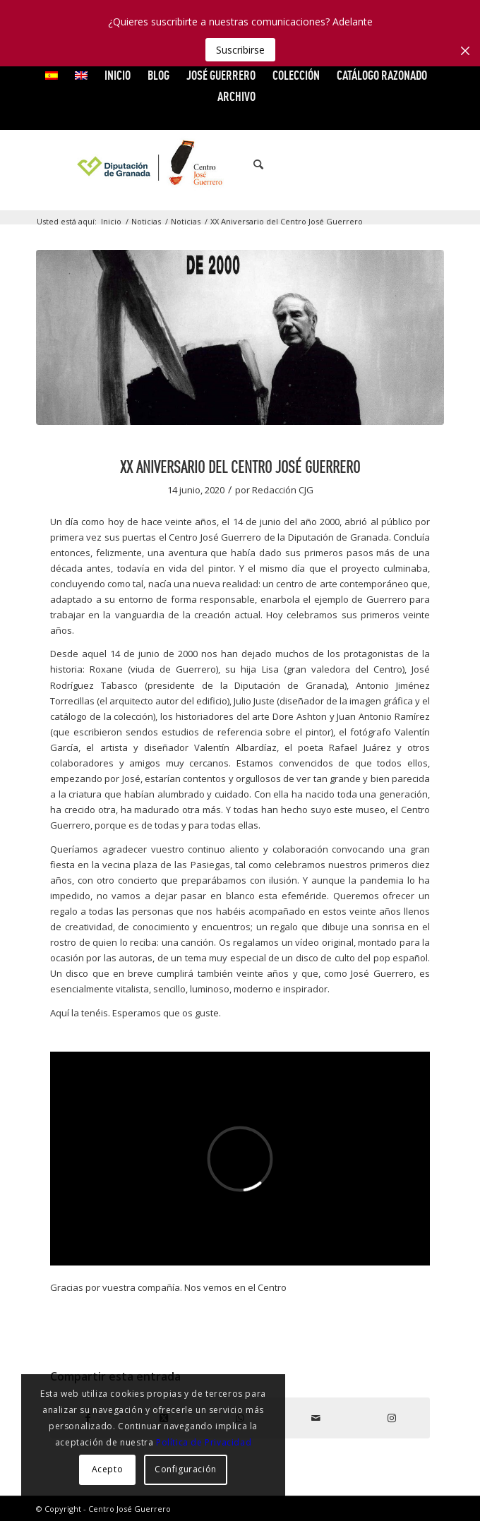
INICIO (117, 75)
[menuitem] (52, 75)
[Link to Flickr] (412, 164)
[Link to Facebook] (348, 164)
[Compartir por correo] (316, 1417)
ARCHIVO (236, 96)
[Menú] (282, 164)
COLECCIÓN (296, 75)
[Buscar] (251, 164)
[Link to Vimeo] (391, 164)
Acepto (108, 1469)
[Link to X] (369, 164)
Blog (158, 75)
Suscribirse (240, 49)
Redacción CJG (282, 489)
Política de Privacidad (203, 1442)
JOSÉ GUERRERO (221, 75)
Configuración (186, 1469)
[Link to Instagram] (433, 164)
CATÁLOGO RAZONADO (382, 75)
